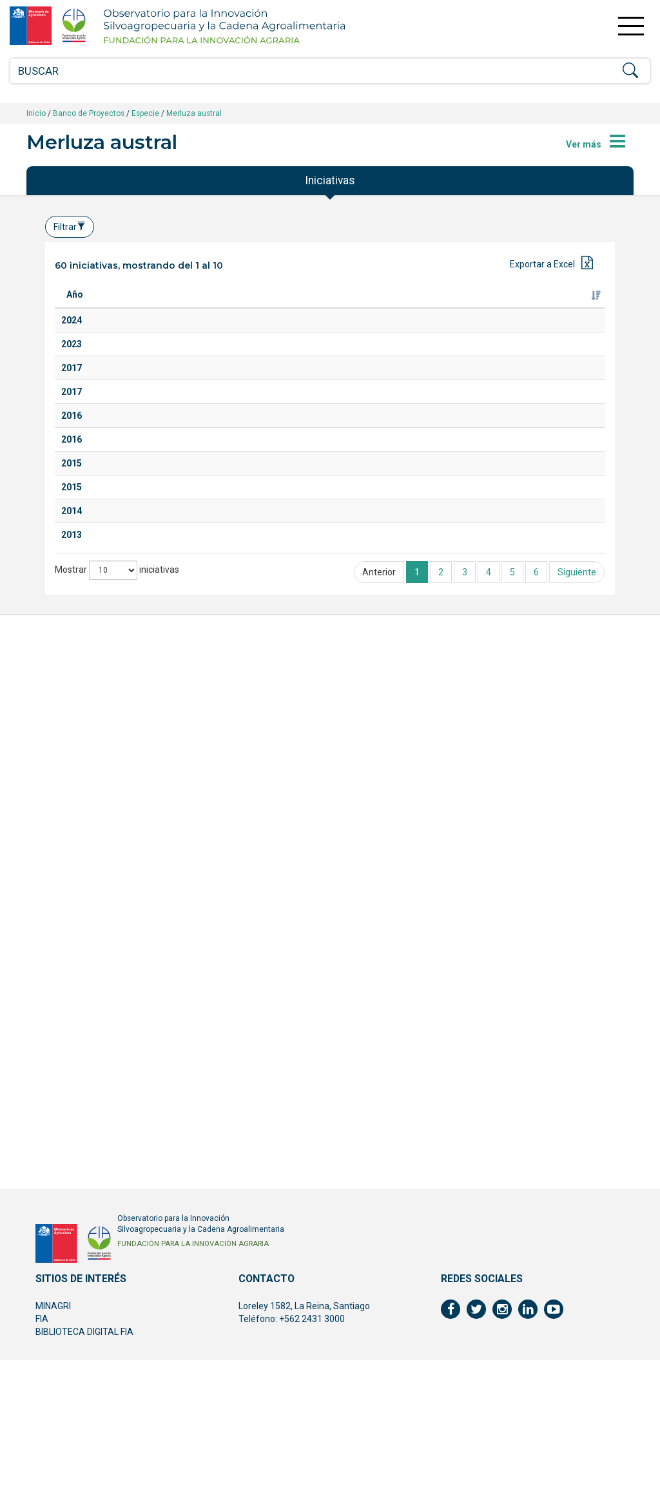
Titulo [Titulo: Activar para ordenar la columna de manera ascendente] (127, 307)
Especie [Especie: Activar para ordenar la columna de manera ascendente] (276, 307)
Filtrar (69, 227)
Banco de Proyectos (88, 113)
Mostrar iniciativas (117, 1253)
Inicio (36, 113)
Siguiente (577, 1255)
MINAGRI (53, 1433)
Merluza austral (194, 113)
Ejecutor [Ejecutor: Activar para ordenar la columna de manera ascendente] (375, 307)
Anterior (379, 1255)
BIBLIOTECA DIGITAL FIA (84, 1458)
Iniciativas (330, 180)
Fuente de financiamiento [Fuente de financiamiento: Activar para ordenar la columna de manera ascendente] (544, 300)
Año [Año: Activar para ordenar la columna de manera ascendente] (74, 307)
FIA (41, 1446)
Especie (145, 113)
